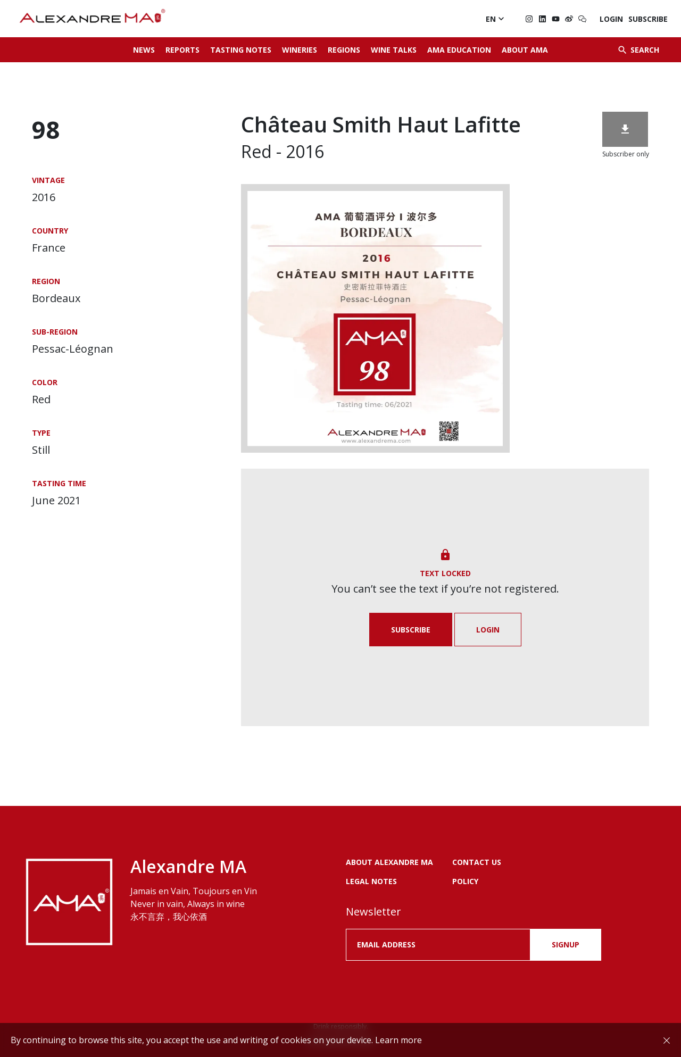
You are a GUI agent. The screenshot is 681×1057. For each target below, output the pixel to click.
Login (611, 19)
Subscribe (648, 19)
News (144, 50)
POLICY (465, 881)
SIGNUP (565, 944)
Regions (344, 50)
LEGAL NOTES (371, 881)
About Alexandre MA (389, 862)
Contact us (476, 862)
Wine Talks (394, 50)
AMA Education (459, 50)
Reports (182, 50)
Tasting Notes (240, 50)
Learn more (398, 1040)
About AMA (525, 50)
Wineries (299, 50)
